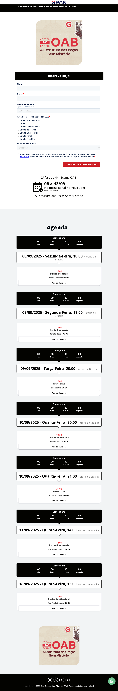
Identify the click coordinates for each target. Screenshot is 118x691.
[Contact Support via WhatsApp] (112, 681)
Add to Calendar (59, 283)
